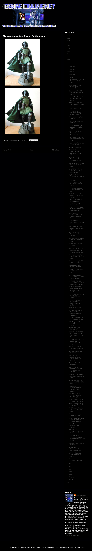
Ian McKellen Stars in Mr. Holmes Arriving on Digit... (76, 98)
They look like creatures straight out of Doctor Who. (76, 271)
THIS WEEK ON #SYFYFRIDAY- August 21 (76, 222)
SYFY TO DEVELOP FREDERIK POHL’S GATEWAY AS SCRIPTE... (75, 289)
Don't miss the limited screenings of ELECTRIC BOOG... (75, 86)
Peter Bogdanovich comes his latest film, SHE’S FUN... (76, 323)
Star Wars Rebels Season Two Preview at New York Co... (76, 164)
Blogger (83, 547)
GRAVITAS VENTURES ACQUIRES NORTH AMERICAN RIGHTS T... (76, 334)
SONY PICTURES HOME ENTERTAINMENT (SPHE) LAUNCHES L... (77, 419)
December (72, 66)
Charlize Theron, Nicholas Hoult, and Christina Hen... (76, 239)
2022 (69, 46)
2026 (69, 35)
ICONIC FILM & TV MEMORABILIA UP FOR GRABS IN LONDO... (75, 369)
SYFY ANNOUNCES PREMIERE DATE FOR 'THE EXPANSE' (76, 276)
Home (32, 150)
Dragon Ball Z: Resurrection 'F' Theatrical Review (75, 448)
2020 (69, 51)
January (71, 479)
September (72, 74)
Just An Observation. (75, 147)
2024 (69, 40)
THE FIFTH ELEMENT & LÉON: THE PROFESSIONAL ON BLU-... (76, 342)
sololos (71, 547)
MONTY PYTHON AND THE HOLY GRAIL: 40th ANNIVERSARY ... (77, 209)
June (70, 466)
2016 (69, 61)
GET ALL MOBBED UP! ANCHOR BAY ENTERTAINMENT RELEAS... (76, 313)
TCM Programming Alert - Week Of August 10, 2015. (76, 409)
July (70, 464)
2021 (69, 48)
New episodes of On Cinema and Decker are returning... (76, 233)
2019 (69, 54)
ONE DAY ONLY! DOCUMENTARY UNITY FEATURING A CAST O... (76, 358)
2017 (69, 59)
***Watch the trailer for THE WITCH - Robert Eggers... (76, 195)
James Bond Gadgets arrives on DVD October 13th (76, 382)
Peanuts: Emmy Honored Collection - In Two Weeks (76, 81)
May (70, 469)
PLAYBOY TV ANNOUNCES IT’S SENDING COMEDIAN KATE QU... (76, 152)
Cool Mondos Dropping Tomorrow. (75, 352)
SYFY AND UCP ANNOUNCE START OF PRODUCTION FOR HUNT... (77, 438)
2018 (69, 56)
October (71, 72)
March (71, 474)
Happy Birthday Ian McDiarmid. (74, 328)
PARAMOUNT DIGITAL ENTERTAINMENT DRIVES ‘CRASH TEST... (76, 388)
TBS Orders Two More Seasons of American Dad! (76, 127)
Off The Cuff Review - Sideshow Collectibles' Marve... (76, 454)
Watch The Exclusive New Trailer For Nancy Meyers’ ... (76, 425)
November (72, 69)
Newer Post (7, 150)
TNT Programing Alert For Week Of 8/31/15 (76, 261)
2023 (69, 43)
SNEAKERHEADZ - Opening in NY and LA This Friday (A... (76, 395)
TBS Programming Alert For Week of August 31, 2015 (76, 256)
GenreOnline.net (81, 495)
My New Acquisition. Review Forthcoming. (76, 459)
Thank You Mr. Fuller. (75, 108)
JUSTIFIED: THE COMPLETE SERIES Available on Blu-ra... (76, 431)
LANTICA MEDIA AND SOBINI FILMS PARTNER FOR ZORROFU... (75, 202)
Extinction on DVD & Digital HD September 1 (76, 347)
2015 (69, 64)
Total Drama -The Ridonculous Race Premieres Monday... (75, 159)
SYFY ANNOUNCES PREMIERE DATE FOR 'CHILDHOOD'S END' (76, 282)
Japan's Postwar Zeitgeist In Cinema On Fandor (76, 400)
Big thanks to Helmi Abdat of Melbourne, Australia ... (76, 176)
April (70, 471)
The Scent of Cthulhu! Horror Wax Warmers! (76, 251)
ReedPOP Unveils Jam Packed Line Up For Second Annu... (75, 170)
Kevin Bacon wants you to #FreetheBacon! (76, 414)
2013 (69, 485)
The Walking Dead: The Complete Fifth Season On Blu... (76, 138)
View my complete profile (72, 535)
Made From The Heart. (75, 307)
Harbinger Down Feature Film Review (76, 363)
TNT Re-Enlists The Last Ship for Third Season (76, 318)
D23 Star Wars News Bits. (76, 248)
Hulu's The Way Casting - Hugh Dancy (76, 404)
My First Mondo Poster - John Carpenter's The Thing (76, 189)
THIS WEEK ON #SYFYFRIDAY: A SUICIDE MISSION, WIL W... (75, 183)
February (72, 477)
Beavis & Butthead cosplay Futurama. (75, 265)
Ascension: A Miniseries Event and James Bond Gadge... (76, 376)
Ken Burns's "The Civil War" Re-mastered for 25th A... (76, 92)
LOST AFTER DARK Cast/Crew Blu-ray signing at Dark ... (75, 112)
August (71, 77)
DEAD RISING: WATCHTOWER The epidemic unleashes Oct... (76, 215)
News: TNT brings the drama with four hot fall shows (76, 104)
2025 (69, 38)
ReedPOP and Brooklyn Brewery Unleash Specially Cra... (76, 133)
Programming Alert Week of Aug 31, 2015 (76, 143)
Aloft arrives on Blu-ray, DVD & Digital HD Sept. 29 (76, 228)
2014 (69, 483)
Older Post (55, 150)
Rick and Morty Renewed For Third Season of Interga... (76, 296)
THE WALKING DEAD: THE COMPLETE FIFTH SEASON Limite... (75, 302)
